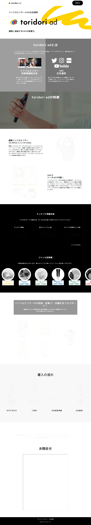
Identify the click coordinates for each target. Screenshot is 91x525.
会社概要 (51, 519)
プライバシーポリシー (42, 519)
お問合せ (77, 3)
